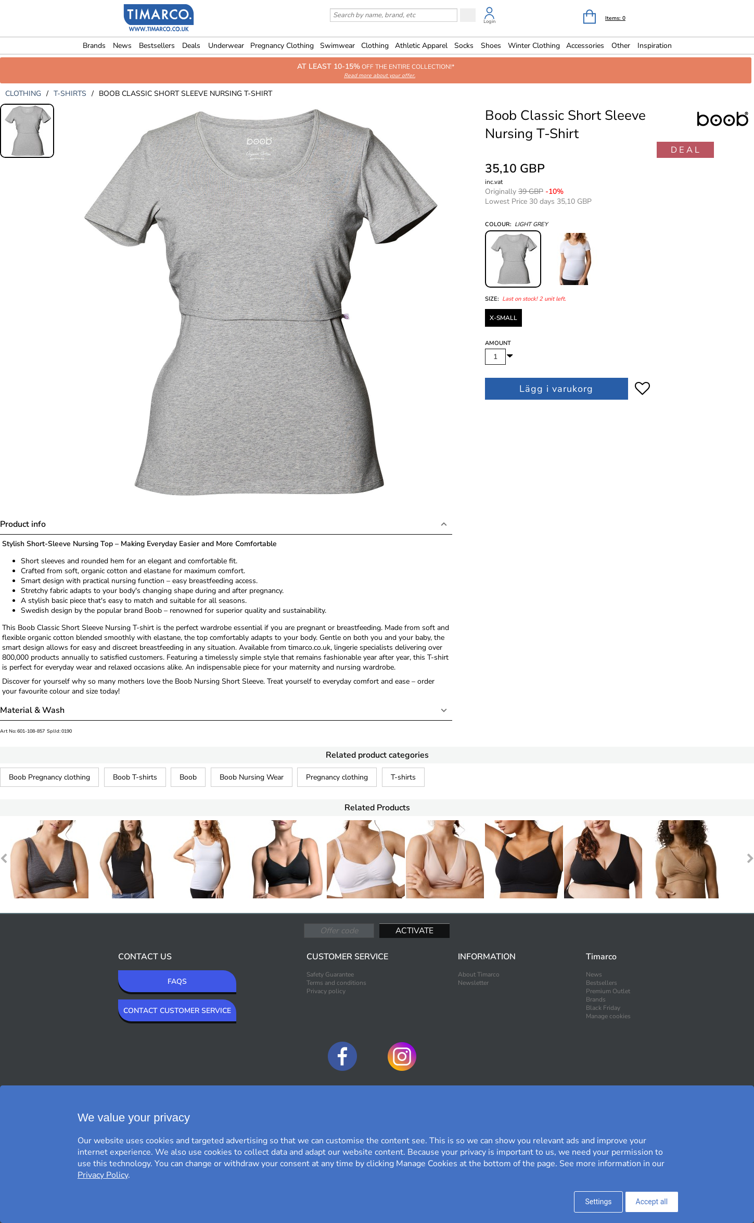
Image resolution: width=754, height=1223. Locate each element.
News (122, 46)
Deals (191, 46)
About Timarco (479, 974)
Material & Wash (32, 710)
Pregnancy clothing (337, 777)
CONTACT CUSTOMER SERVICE (177, 1011)
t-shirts (70, 93)
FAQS (177, 981)
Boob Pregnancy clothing (49, 777)
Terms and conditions (336, 983)
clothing (23, 93)
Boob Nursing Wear (252, 777)
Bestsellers (157, 46)
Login (489, 21)
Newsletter (473, 983)
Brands (94, 46)
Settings (598, 1201)
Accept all (652, 1201)
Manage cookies (608, 1016)
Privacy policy (326, 991)
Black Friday (603, 1008)
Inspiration (654, 46)
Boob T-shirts (135, 777)
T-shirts (403, 777)
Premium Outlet (608, 991)
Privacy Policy (103, 1175)
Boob (188, 777)
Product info (23, 524)
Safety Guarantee (330, 974)
